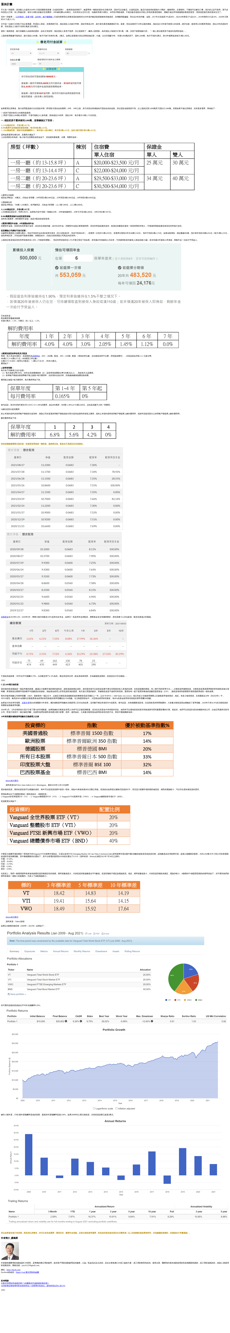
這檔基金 (36, 356)
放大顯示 (12, 781)
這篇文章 (25, 703)
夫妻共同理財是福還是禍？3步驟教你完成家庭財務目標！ (25, 1283)
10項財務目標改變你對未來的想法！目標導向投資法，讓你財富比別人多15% (33, 1286)
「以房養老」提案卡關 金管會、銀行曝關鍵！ (34, 17)
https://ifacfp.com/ (14, 1270)
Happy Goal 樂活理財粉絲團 (27, 1272)
